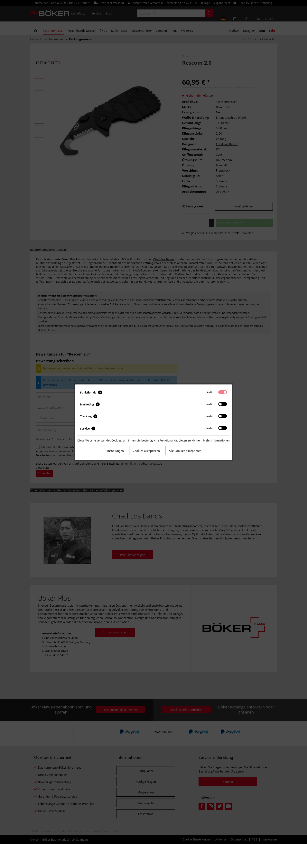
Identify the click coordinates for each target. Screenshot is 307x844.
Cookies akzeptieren (146, 450)
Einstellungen (115, 450)
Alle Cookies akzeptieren (185, 450)
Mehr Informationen (216, 440)
